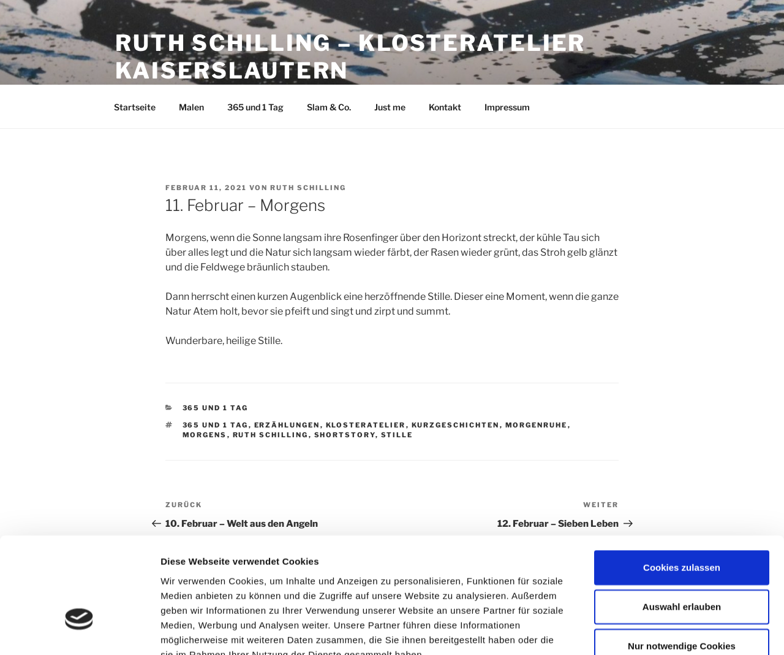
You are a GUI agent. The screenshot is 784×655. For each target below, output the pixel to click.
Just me (389, 107)
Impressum (507, 107)
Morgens (205, 435)
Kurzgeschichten (456, 425)
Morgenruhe (536, 425)
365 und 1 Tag (255, 107)
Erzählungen (287, 425)
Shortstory (344, 435)
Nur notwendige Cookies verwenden (682, 568)
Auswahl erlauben (682, 521)
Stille (397, 435)
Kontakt (445, 107)
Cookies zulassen (681, 482)
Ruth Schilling (308, 187)
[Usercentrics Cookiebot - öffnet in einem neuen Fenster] (79, 631)
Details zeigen (651, 631)
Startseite (135, 107)
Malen (191, 107)
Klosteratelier (366, 425)
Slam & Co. (329, 107)
